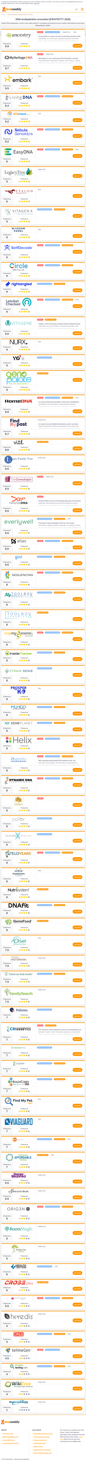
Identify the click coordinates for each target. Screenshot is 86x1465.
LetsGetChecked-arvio (11, 1443)
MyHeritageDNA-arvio (10, 1437)
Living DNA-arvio (9, 1440)
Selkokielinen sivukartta (42, 1450)
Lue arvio (77, 46)
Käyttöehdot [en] (40, 1443)
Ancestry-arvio (8, 1434)
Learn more (36, 3)
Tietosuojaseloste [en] (42, 1437)
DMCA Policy (38, 1446)
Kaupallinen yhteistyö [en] (43, 1434)
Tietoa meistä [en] (40, 1440)
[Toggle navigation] (82, 9)
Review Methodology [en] (43, 1453)
